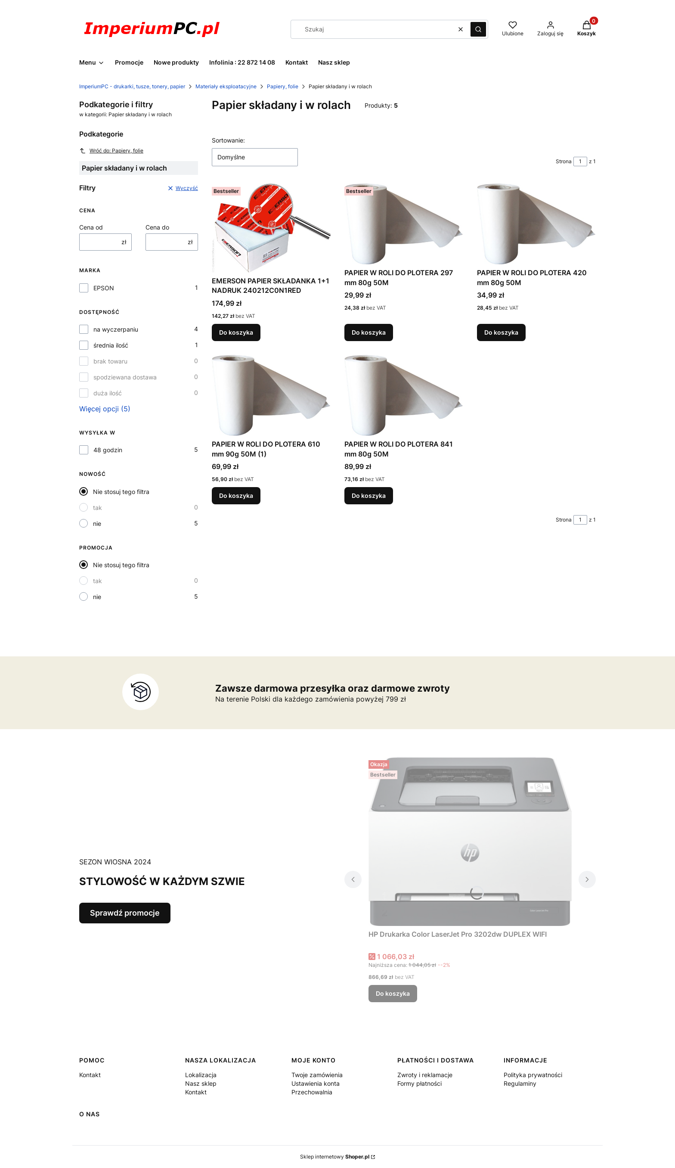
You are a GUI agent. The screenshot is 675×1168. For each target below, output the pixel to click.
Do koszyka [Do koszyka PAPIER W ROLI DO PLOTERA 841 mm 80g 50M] (369, 496)
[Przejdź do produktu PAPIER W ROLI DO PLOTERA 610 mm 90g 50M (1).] (271, 395)
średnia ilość (110, 345)
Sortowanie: (228, 140)
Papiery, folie (282, 86)
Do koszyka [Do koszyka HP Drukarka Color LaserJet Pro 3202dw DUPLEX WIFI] (393, 993)
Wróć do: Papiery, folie (111, 150)
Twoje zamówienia (317, 1074)
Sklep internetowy (334, 1156)
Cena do (157, 227)
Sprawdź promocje (125, 912)
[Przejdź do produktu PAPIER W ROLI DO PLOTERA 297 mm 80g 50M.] (403, 223)
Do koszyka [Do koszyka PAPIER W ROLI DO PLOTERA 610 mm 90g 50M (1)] (236, 496)
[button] (478, 29)
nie (97, 523)
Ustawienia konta (315, 1083)
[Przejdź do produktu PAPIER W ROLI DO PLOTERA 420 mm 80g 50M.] (536, 223)
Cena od (91, 227)
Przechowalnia (311, 1092)
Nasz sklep (201, 1083)
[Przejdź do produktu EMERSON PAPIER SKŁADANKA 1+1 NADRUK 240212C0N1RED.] (271, 228)
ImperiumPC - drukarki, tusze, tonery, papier (132, 86)
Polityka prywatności (533, 1074)
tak (97, 507)
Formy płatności (419, 1083)
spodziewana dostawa (125, 377)
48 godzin (107, 450)
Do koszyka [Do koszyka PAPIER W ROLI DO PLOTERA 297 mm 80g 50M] (369, 332)
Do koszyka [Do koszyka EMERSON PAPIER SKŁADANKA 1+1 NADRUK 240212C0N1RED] (236, 332)
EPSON (103, 288)
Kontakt (90, 1074)
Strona (564, 161)
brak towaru (110, 361)
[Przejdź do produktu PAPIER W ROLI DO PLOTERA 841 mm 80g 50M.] (403, 395)
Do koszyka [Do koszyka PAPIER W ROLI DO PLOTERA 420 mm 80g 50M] (501, 332)
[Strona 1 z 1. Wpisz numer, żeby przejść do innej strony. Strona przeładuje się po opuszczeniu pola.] (580, 161)
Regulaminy (520, 1083)
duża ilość (107, 393)
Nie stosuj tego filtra (121, 491)
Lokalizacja (201, 1074)
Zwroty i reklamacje (424, 1074)
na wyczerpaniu (115, 329)
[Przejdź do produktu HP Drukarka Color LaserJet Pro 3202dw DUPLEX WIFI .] (470, 841)
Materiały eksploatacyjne (226, 86)
